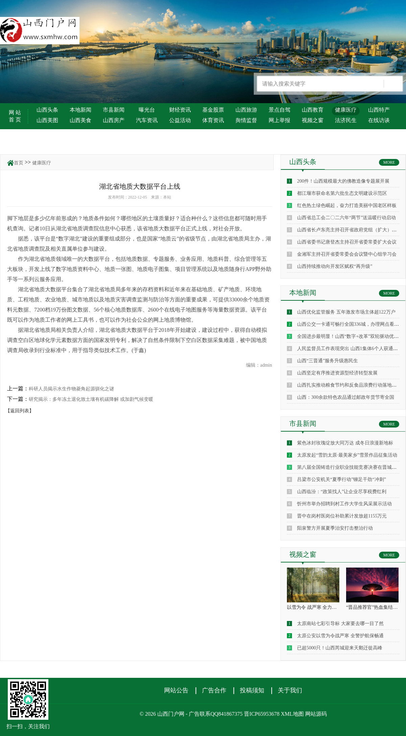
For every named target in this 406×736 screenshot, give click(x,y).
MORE (389, 162)
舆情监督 (246, 120)
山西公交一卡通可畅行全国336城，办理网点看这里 (350, 324)
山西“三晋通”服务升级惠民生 (327, 360)
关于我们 (290, 690)
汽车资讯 (147, 120)
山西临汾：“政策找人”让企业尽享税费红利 (341, 491)
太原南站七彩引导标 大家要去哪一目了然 (340, 623)
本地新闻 (80, 110)
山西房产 (114, 120)
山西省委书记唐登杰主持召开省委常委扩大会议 (347, 242)
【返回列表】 (19, 410)
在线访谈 (379, 120)
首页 (18, 162)
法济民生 (346, 120)
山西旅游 (246, 110)
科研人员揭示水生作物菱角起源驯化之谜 (71, 388)
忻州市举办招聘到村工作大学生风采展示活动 (344, 503)
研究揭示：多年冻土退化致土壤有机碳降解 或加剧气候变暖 (91, 399)
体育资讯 (213, 120)
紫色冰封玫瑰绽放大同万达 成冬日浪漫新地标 (345, 442)
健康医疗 (346, 110)
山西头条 (47, 110)
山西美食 (80, 120)
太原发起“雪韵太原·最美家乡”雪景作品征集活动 (347, 455)
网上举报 (279, 120)
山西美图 (47, 120)
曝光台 (147, 110)
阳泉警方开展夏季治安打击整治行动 (335, 528)
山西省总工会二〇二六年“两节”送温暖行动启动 (346, 217)
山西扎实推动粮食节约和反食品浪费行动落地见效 (349, 385)
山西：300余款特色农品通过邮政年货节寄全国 (345, 397)
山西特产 (379, 110)
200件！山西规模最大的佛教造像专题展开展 (343, 181)
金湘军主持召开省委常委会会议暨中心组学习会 (347, 254)
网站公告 (176, 690)
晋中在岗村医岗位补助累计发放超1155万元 (342, 516)
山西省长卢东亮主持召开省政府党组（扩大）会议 (349, 229)
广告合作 (214, 690)
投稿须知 (252, 690)
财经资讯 (180, 110)
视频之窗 (312, 120)
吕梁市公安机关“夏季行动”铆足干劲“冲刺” (341, 479)
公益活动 (180, 120)
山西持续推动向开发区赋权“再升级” (334, 266)
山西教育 (312, 110)
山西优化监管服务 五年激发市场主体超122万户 (346, 312)
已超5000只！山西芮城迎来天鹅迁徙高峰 (339, 647)
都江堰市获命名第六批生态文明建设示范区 (342, 193)
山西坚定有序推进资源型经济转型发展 (337, 372)
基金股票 (213, 110)
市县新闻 (114, 110)
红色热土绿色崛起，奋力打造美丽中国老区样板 (347, 205)
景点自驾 (279, 110)
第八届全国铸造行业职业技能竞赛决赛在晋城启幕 (349, 467)
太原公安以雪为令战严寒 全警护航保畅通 (340, 635)
